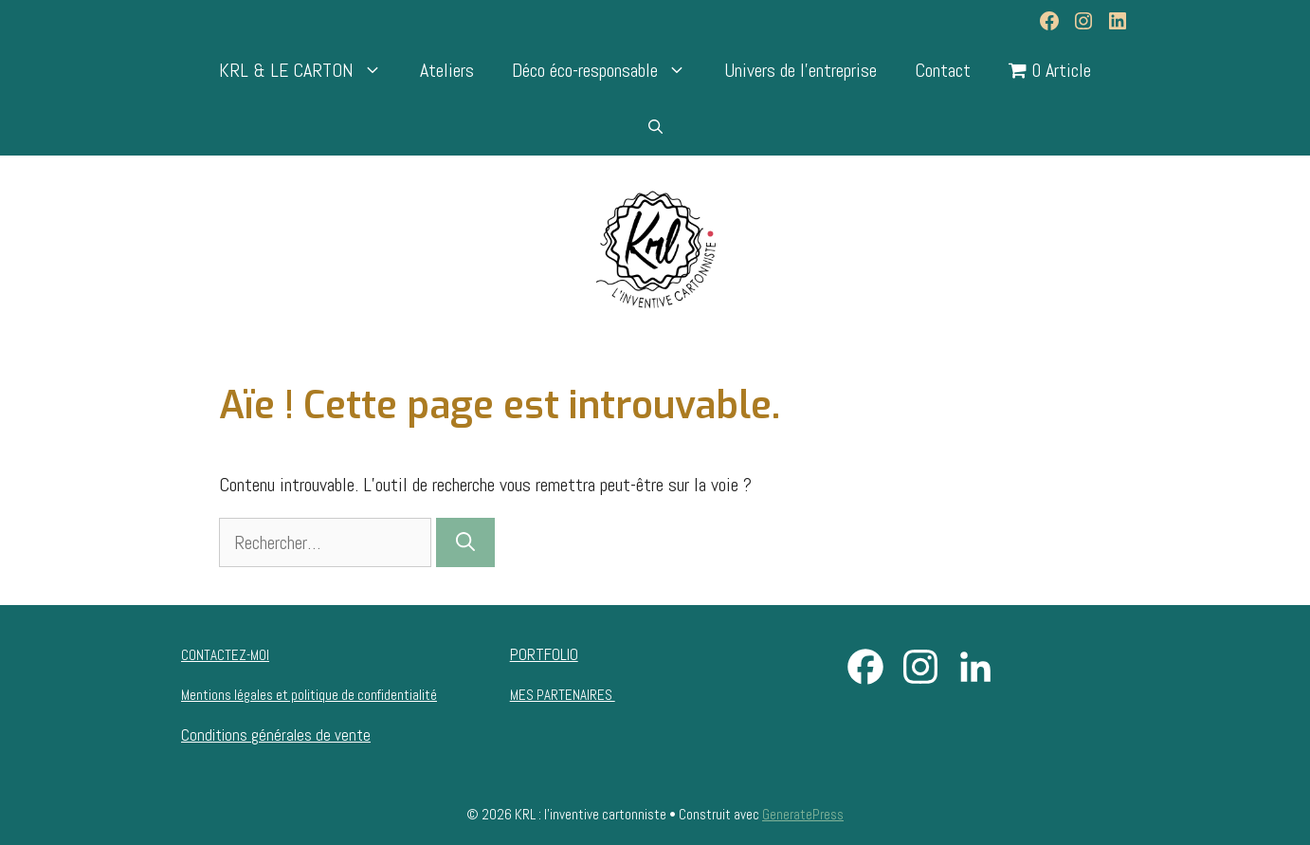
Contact (943, 70)
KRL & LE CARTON (310, 70)
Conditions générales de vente (276, 735)
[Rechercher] (465, 542)
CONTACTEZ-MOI (225, 655)
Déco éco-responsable (608, 70)
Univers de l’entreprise (800, 70)
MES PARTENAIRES (562, 695)
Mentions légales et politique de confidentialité (309, 695)
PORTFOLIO (544, 654)
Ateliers (447, 70)
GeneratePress (803, 814)
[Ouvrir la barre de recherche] (655, 127)
